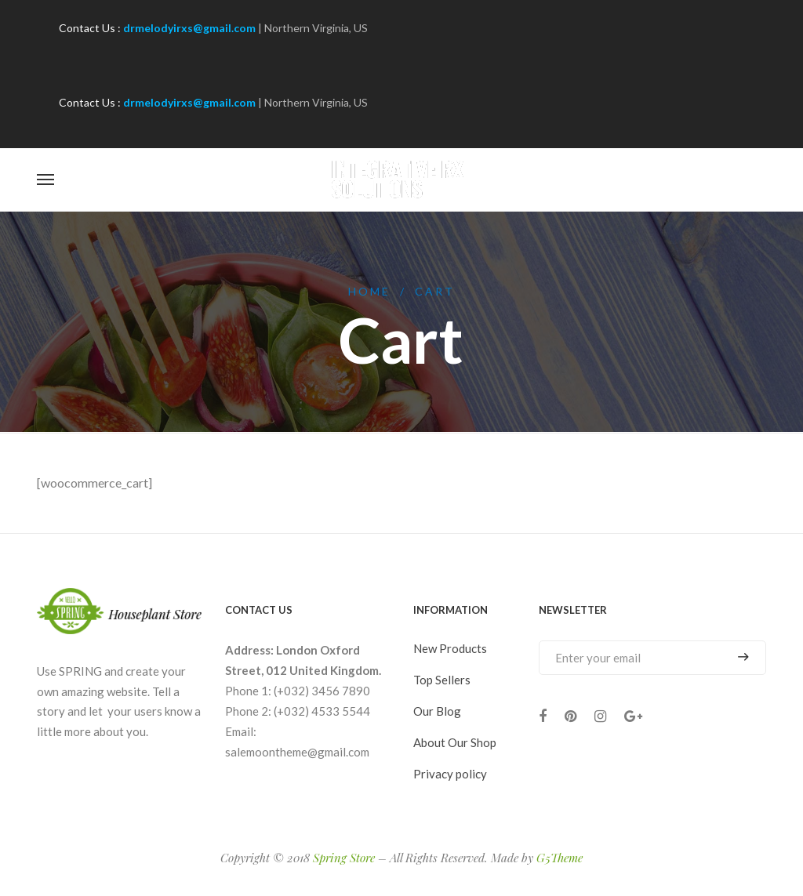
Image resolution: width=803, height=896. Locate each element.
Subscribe (743, 657)
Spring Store (344, 857)
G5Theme (559, 857)
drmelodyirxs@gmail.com (189, 27)
